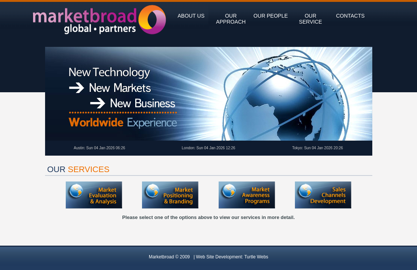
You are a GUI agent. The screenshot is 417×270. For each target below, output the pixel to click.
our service (310, 19)
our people (271, 16)
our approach (231, 19)
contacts (350, 16)
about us (191, 16)
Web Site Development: (232, 257)
